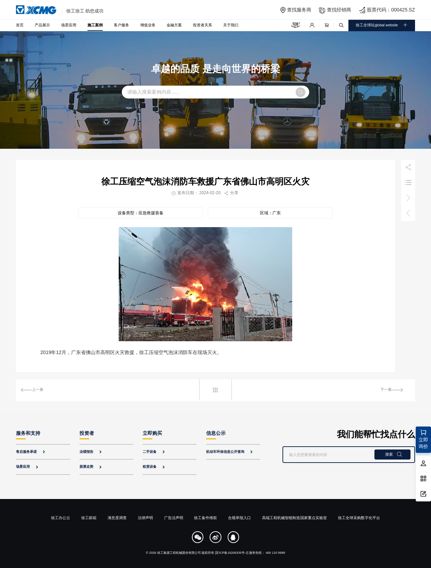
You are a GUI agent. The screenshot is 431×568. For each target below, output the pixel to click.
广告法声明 (173, 518)
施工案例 (95, 25)
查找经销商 (339, 9)
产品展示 (42, 25)
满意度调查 (117, 518)
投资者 (86, 433)
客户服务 (121, 25)
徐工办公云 (60, 518)
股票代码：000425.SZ (391, 9)
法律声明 (145, 518)
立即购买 (152, 433)
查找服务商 (299, 9)
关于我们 (230, 25)
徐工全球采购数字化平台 (359, 518)
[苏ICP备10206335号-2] (231, 552)
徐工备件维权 (205, 518)
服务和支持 (28, 433)
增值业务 (147, 25)
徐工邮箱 (88, 518)
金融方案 (174, 25)
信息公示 (216, 433)
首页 (20, 25)
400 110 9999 (275, 552)
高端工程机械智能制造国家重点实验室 (294, 518)
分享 (231, 192)
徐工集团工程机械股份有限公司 (179, 552)
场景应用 (68, 25)
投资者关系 (202, 25)
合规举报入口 (239, 518)
